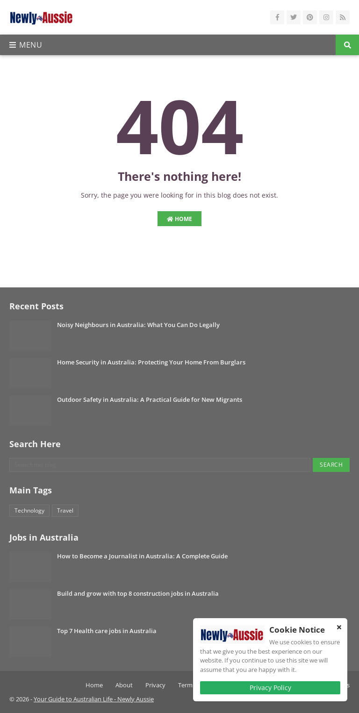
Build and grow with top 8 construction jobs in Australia (138, 593)
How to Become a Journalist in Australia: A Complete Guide (142, 556)
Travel (65, 510)
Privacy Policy (270, 687)
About (124, 685)
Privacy (155, 685)
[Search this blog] (159, 465)
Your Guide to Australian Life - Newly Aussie (94, 699)
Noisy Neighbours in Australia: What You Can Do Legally (138, 325)
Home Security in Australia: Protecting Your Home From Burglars (151, 362)
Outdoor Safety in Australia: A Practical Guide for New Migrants (149, 399)
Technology (29, 510)
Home (179, 219)
